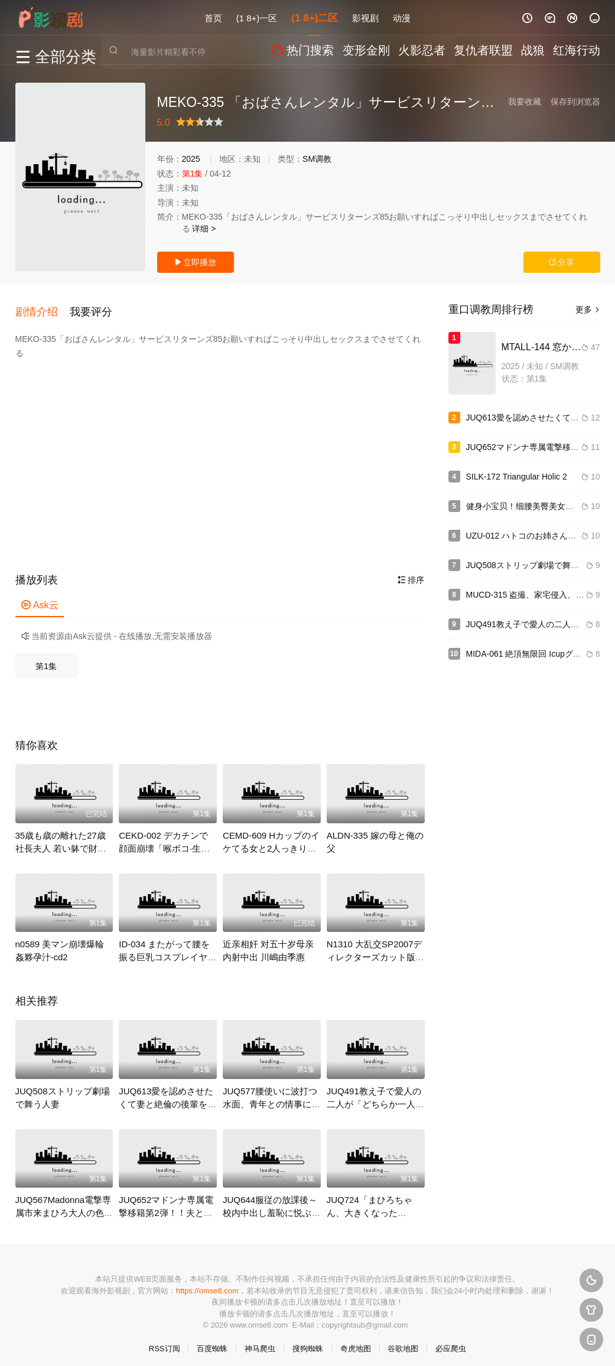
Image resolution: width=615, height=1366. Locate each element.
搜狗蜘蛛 (307, 1342)
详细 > (204, 228)
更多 (587, 309)
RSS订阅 (164, 1342)
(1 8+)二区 (314, 17)
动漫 (402, 17)
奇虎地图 (355, 1342)
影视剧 (365, 17)
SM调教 (316, 159)
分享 (562, 262)
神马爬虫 (260, 1342)
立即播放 (195, 262)
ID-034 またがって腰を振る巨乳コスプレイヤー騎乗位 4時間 (167, 951)
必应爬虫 (450, 1342)
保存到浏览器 (575, 101)
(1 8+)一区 (257, 17)
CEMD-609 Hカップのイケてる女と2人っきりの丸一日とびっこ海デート (271, 842)
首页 (213, 17)
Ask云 (39, 599)
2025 (191, 159)
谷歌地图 (403, 1342)
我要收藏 (524, 101)
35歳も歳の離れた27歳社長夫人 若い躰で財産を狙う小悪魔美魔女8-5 (61, 842)
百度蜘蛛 (212, 1342)
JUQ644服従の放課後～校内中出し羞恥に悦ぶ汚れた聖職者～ (271, 1206)
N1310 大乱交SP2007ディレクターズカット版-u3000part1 (374, 951)
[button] (42, 308)
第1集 (46, 659)
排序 (411, 573)
